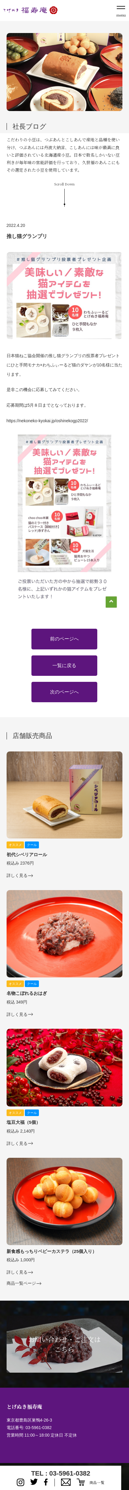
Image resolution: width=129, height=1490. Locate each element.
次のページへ (64, 691)
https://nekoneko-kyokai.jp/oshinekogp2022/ (47, 420)
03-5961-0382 (38, 1427)
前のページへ (64, 638)
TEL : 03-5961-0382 (60, 1473)
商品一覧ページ (21, 1283)
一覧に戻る (64, 665)
